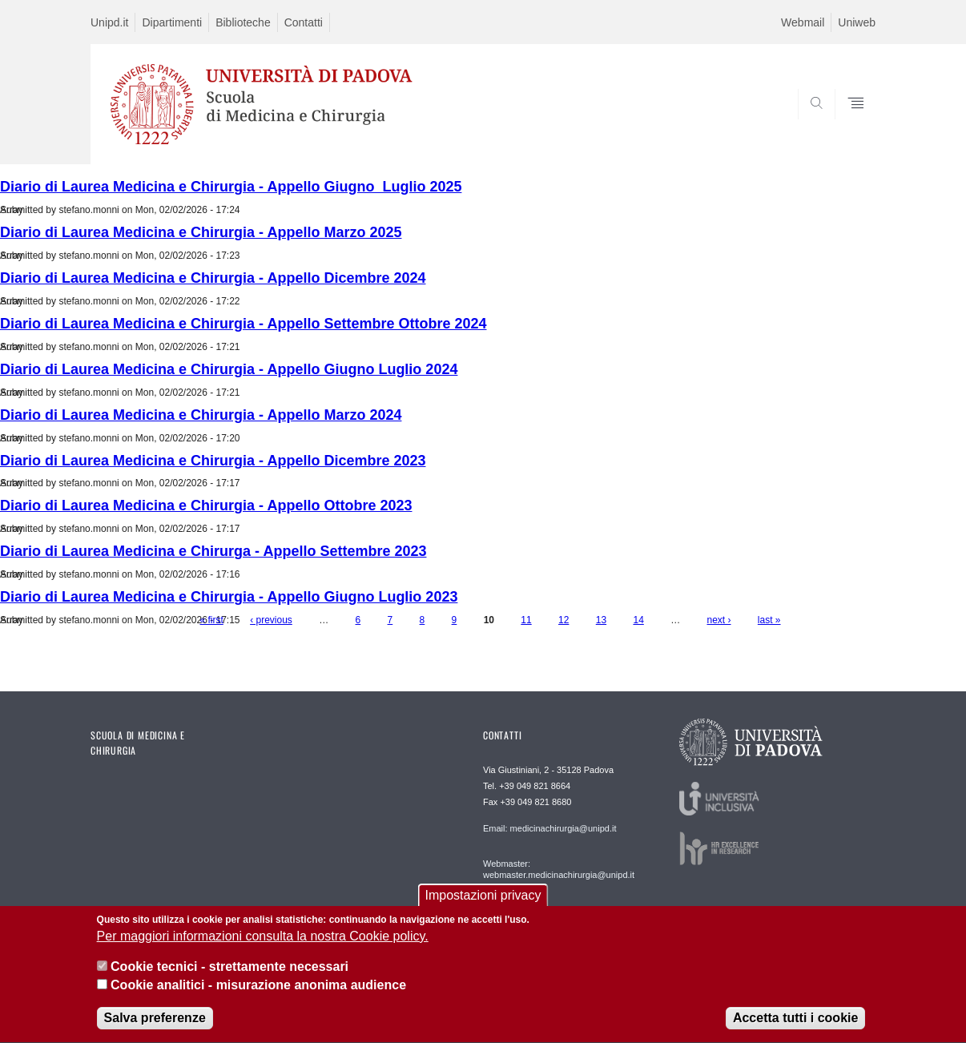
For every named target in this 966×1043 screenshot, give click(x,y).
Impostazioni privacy (483, 906)
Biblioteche (243, 22)
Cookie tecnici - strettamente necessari (229, 978)
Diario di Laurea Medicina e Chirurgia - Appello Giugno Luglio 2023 (228, 597)
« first (211, 620)
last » (769, 620)
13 (601, 620)
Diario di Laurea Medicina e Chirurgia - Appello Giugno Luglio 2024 (228, 369)
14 (638, 620)
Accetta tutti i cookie (795, 1029)
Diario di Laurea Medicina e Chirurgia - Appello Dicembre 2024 (212, 278)
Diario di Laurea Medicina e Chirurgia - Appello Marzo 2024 (200, 415)
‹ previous (271, 620)
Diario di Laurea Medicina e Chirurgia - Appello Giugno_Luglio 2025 (230, 187)
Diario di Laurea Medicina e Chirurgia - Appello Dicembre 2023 (212, 461)
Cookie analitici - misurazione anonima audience (258, 996)
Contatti (303, 22)
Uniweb (856, 22)
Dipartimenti (172, 22)
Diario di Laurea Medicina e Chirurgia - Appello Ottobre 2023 (206, 505)
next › (719, 620)
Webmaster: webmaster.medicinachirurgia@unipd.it (558, 869)
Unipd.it (109, 22)
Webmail (802, 22)
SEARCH (847, 125)
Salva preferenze (155, 1029)
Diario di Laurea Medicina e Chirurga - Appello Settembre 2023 (213, 551)
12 (563, 620)
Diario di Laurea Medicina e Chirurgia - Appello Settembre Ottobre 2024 (243, 324)
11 (526, 620)
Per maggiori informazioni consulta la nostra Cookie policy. (263, 947)
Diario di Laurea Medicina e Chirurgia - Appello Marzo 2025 (200, 232)
